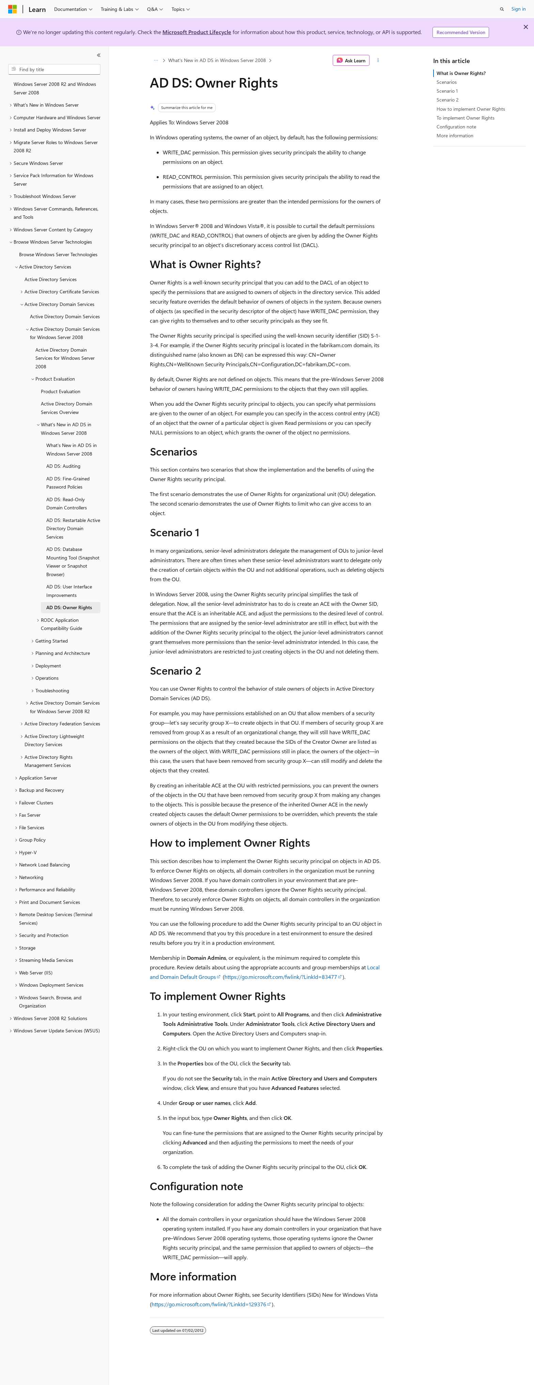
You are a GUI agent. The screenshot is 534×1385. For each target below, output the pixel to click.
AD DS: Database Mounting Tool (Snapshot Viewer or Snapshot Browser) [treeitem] (72, 562)
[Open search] (502, 9)
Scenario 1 (447, 91)
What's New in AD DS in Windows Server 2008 (217, 60)
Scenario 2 (448, 99)
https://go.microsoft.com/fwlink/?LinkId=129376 (209, 1304)
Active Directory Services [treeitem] (51, 279)
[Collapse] (99, 55)
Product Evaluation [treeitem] (60, 391)
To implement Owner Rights (465, 117)
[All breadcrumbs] (156, 60)
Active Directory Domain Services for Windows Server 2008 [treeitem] (65, 358)
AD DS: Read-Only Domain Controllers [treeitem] (66, 503)
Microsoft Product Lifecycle (196, 31)
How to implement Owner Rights (471, 109)
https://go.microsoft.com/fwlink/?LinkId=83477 (280, 976)
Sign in (519, 8)
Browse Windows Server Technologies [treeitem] (58, 254)
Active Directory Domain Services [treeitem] (65, 316)
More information (455, 135)
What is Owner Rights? (461, 73)
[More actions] (378, 60)
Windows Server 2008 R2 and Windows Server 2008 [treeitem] (55, 88)
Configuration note (456, 126)
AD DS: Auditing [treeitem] (63, 466)
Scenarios (447, 82)
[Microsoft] (12, 9)
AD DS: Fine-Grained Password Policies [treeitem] (68, 482)
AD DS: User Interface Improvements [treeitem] (69, 590)
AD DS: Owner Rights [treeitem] (69, 607)
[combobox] (54, 69)
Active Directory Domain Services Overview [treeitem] (66, 407)
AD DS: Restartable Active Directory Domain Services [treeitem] (73, 528)
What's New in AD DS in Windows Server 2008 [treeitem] (71, 449)
